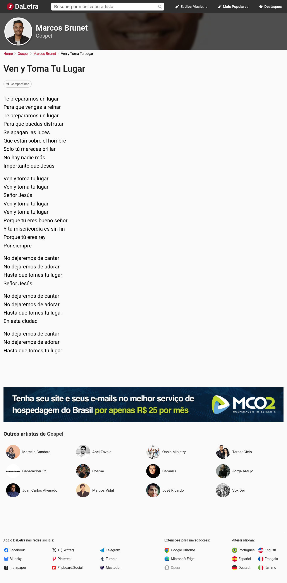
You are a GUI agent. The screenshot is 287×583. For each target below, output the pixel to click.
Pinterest (65, 559)
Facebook (17, 550)
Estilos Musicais (191, 6)
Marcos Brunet (62, 28)
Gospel (44, 36)
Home (8, 54)
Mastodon (114, 568)
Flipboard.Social (70, 568)
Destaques (270, 6)
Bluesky (16, 559)
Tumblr (111, 559)
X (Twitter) (66, 550)
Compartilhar (17, 84)
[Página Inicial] (22, 6)
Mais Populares (233, 6)
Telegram (113, 550)
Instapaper (18, 568)
